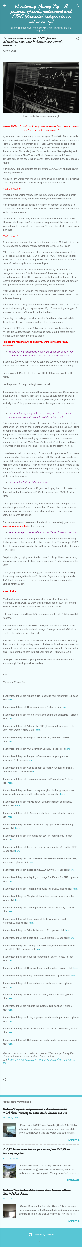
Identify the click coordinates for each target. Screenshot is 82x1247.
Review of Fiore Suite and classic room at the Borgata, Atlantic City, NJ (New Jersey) (37, 1192)
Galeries (48, 1241)
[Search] (77, 6)
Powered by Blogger (41, 1234)
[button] (77, 39)
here (10, 699)
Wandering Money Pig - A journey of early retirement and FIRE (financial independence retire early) (41, 14)
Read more (73, 1139)
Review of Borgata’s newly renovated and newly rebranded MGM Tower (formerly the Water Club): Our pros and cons (35, 1111)
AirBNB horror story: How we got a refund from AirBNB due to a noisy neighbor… (36, 1151)
